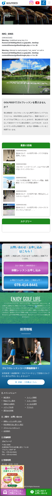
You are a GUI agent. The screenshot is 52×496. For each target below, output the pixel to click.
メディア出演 (8, 407)
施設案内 (7, 397)
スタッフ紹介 (32, 401)
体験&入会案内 (9, 404)
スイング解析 (32, 397)
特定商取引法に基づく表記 (13, 424)
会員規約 (7, 431)
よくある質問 (32, 404)
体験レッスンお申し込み (13, 421)
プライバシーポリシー (12, 428)
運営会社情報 (8, 410)
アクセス (30, 407)
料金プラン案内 (9, 401)
